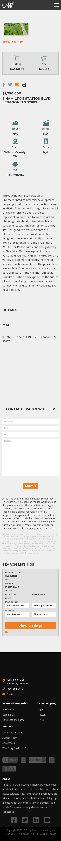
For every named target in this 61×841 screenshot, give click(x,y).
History (42, 715)
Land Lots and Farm (13, 720)
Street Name (12, 587)
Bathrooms (38, 594)
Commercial (8, 715)
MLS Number (11, 576)
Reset (9, 632)
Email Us (11, 694)
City (7, 580)
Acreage (9, 610)
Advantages (8, 743)
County (9, 583)
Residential (8, 709)
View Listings (30, 626)
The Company (47, 703)
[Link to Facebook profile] (14, 819)
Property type (13, 572)
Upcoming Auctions (12, 733)
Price (8, 598)
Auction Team (9, 738)
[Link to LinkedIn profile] (36, 819)
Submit (30, 485)
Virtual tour (10, 41)
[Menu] (56, 5)
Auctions (8, 726)
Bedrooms (10, 594)
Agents (42, 709)
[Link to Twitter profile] (25, 819)
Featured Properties (15, 703)
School (9, 591)
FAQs (41, 720)
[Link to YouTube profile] (47, 819)
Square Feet (11, 602)
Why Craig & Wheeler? (14, 748)
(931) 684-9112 (15, 688)
